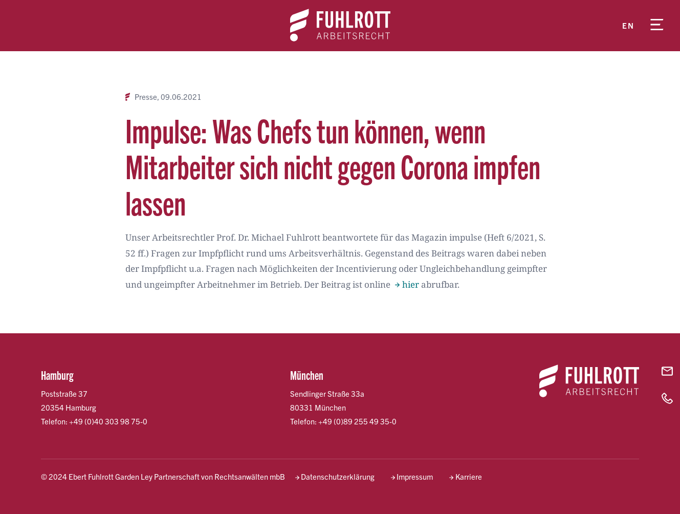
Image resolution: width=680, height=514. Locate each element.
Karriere (468, 476)
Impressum (415, 476)
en (628, 25)
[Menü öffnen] (657, 25)
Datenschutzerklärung (338, 476)
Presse (146, 96)
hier (410, 284)
